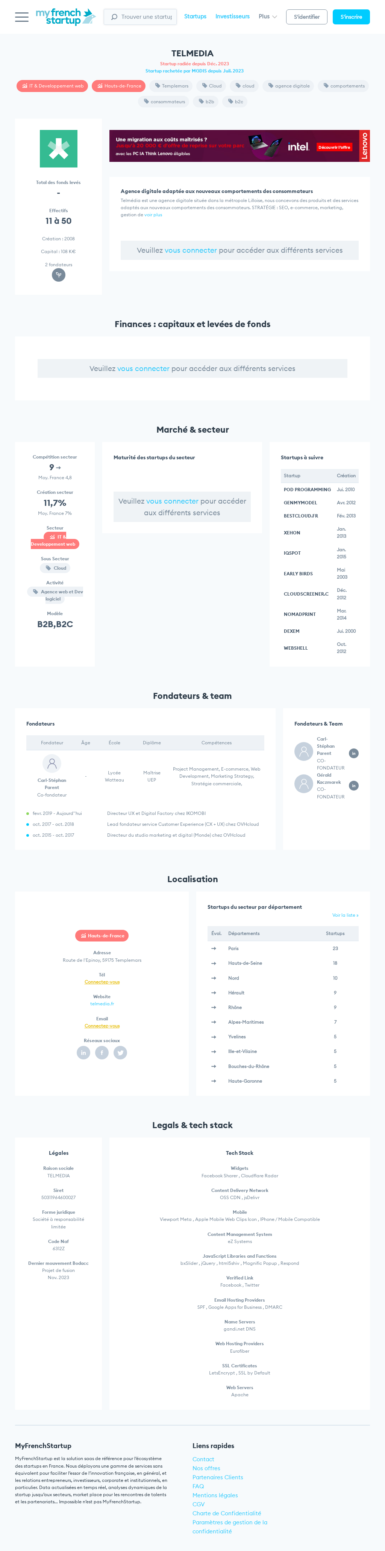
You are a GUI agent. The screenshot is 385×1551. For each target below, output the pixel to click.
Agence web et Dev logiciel (58, 595)
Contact (203, 1459)
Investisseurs (232, 16)
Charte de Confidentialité (226, 1513)
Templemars (171, 86)
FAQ (198, 1486)
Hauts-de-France (119, 86)
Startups (195, 16)
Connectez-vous (102, 982)
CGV (198, 1504)
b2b (206, 101)
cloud (245, 86)
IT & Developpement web (53, 86)
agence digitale (289, 86)
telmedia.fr (102, 1003)
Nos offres (206, 1468)
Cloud (212, 86)
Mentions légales (215, 1495)
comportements (344, 86)
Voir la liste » (345, 915)
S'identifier (307, 17)
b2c (235, 101)
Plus (268, 16)
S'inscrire (351, 17)
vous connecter (191, 250)
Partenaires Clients (217, 1477)
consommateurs (164, 101)
